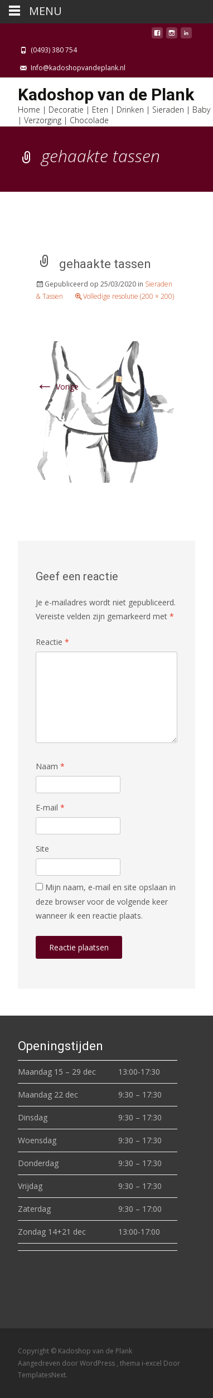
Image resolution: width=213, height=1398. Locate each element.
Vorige (57, 386)
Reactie (52, 642)
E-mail (50, 807)
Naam (50, 766)
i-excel (152, 1363)
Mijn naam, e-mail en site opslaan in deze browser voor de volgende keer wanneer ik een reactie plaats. (106, 901)
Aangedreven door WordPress (67, 1363)
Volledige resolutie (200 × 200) (128, 296)
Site (42, 848)
